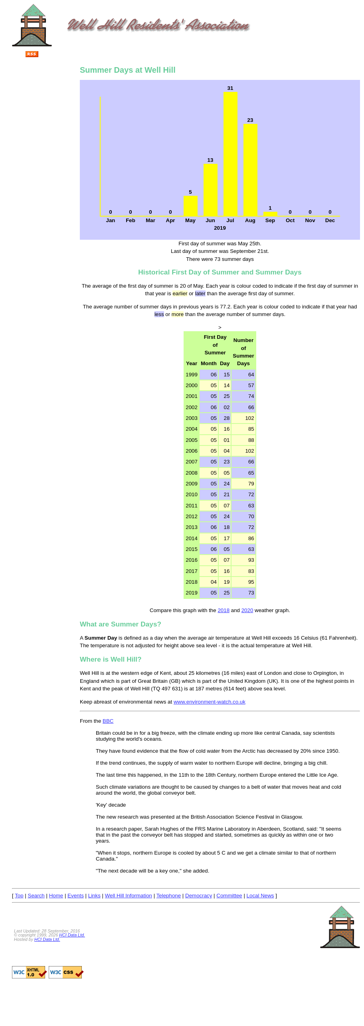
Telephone (168, 896)
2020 (247, 610)
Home (56, 896)
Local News (260, 896)
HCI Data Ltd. (72, 935)
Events (75, 896)
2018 (223, 610)
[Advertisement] (44, 180)
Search (36, 896)
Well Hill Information (128, 896)
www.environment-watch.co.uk (209, 702)
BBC (108, 721)
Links (94, 896)
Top (19, 896)
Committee (229, 896)
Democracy (198, 896)
